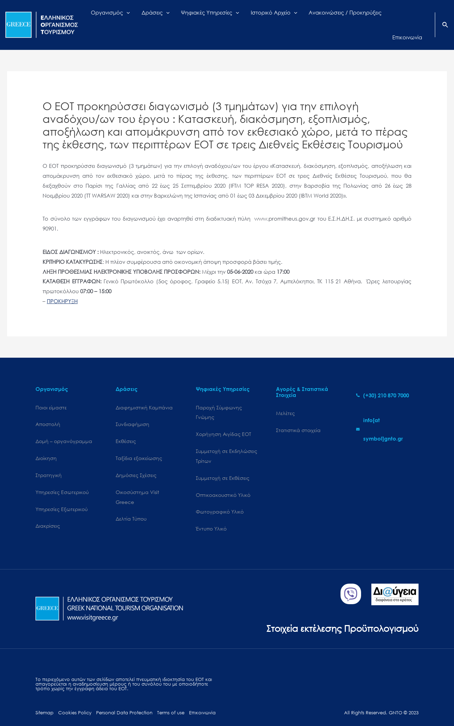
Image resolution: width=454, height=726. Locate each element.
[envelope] (387, 416)
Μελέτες (285, 400)
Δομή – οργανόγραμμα (63, 428)
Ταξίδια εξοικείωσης (139, 445)
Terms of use (170, 700)
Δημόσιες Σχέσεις (136, 462)
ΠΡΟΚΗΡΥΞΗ (62, 288)
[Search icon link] (445, 19)
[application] (146, 18)
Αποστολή (47, 411)
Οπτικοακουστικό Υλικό (223, 482)
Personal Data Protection (124, 700)
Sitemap (44, 700)
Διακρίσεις (47, 513)
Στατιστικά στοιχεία (298, 417)
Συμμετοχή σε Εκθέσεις (222, 465)
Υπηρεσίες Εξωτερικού (61, 496)
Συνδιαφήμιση (132, 411)
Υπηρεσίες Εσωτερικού (62, 479)
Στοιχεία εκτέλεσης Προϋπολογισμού (342, 615)
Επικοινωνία (202, 700)
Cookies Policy (75, 700)
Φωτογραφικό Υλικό (220, 499)
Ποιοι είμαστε (51, 394)
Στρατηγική (48, 462)
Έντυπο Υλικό (211, 516)
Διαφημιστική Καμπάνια (144, 394)
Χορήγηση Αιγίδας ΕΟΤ (223, 421)
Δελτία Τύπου (131, 506)
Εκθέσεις (126, 428)
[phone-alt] (382, 382)
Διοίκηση (46, 445)
